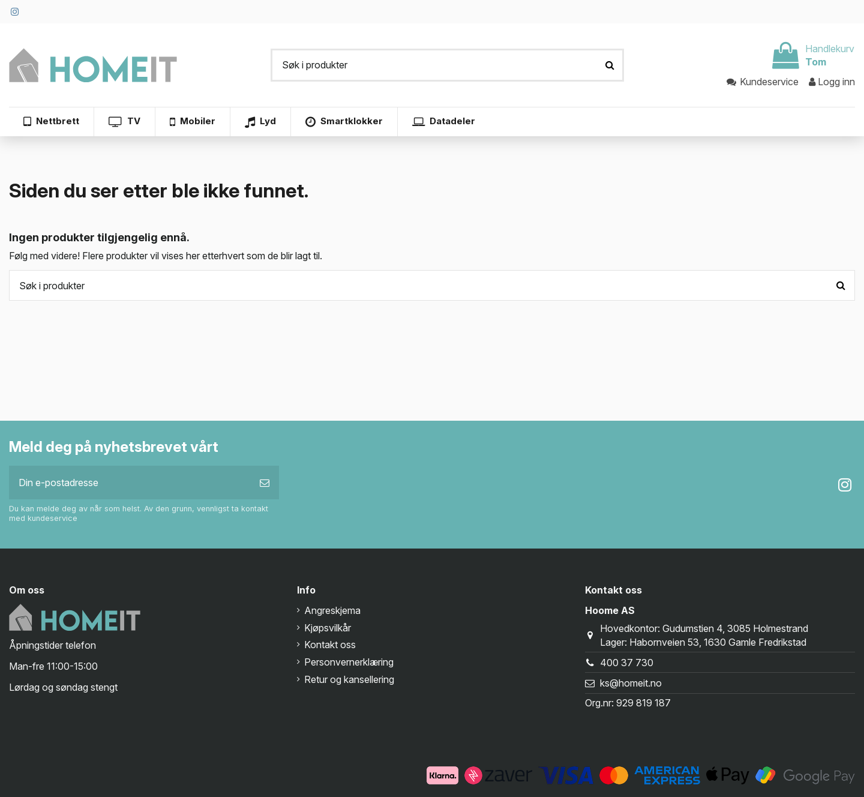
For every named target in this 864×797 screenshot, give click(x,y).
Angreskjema (332, 610)
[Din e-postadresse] (129, 482)
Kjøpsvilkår (327, 628)
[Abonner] (264, 482)
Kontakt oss (330, 645)
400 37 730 (626, 663)
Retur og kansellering (349, 679)
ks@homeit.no (631, 683)
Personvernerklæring (349, 662)
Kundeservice (763, 82)
